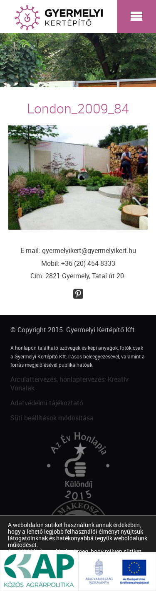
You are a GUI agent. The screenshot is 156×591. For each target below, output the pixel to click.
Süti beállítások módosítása (52, 417)
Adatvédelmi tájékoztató (46, 402)
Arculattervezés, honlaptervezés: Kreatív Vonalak (69, 383)
